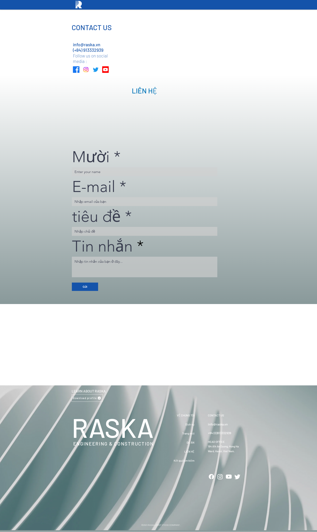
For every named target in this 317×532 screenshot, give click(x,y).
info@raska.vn (86, 44)
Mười (91, 157)
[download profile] (87, 398)
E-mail (93, 186)
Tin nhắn (102, 246)
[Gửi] (85, 287)
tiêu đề (96, 216)
